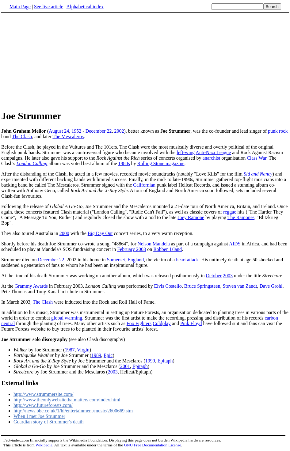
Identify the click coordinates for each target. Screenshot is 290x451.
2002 (119, 131)
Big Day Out (100, 233)
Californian (144, 185)
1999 (150, 360)
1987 (69, 349)
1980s (124, 163)
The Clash (22, 136)
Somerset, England (125, 259)
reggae (229, 211)
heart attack (187, 259)
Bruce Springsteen (202, 286)
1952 (76, 131)
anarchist (211, 158)
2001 (125, 366)
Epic (108, 355)
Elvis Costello (167, 286)
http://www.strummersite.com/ (43, 394)
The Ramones (240, 217)
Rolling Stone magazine (161, 163)
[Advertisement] (145, 61)
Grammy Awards (31, 286)
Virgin (83, 349)
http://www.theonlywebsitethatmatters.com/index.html (66, 399)
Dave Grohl (270, 286)
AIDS (234, 243)
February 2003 (131, 249)
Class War (256, 158)
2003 (228, 275)
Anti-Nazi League (213, 152)
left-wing (186, 152)
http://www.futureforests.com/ (43, 405)
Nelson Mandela (154, 243)
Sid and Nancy (258, 173)
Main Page (20, 6)
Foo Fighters (139, 323)
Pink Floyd (191, 323)
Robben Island (167, 249)
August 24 (59, 131)
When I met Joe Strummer (39, 416)
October (214, 275)
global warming (66, 317)
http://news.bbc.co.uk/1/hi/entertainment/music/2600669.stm (73, 410)
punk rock (278, 131)
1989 (96, 355)
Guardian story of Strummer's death (48, 421)
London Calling (32, 163)
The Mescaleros (68, 136)
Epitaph (165, 360)
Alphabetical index (84, 6)
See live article (48, 6)
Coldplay (162, 323)
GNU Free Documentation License (152, 445)
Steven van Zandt (240, 286)
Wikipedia (44, 445)
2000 (64, 233)
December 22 (99, 131)
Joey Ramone (190, 217)
